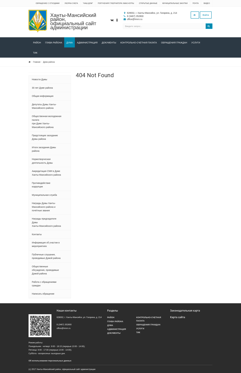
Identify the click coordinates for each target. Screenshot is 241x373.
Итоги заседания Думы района (44, 149)
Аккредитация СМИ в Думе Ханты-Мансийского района (46, 173)
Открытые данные (148, 3)
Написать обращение (43, 293)
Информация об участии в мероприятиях (46, 244)
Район (37, 42)
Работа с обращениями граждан (44, 284)
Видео (207, 3)
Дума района (49, 62)
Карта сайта (177, 317)
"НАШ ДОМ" (88, 3)
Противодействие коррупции (41, 185)
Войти (206, 15)
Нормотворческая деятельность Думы (42, 161)
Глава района (53, 42)
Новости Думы (39, 79)
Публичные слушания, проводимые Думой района (46, 256)
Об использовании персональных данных (50, 361)
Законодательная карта (185, 310)
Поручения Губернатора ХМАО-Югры (116, 3)
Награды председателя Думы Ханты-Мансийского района (46, 222)
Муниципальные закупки (174, 3)
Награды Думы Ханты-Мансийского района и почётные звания (44, 207)
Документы (109, 42)
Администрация (87, 42)
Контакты (37, 234)
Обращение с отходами (48, 3)
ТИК (35, 52)
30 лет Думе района (42, 88)
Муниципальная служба (44, 195)
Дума (69, 42)
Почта (196, 3)
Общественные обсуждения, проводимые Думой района (45, 270)
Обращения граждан (174, 42)
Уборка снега (71, 3)
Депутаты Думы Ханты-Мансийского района (44, 106)
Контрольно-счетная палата (138, 42)
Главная (36, 62)
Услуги (195, 42)
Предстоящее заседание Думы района (45, 137)
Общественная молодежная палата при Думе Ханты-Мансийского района (46, 121)
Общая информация (42, 96)
